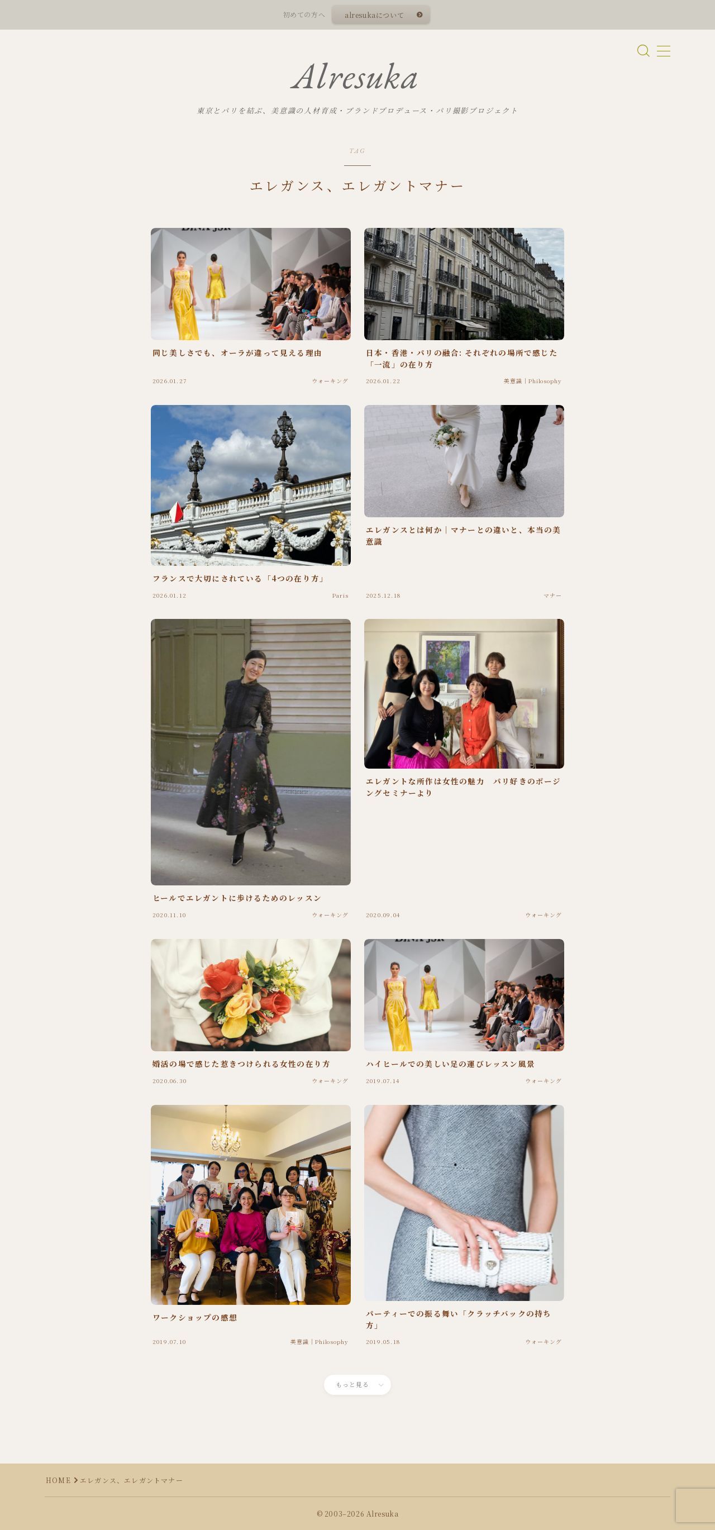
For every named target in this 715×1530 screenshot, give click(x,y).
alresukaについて (374, 15)
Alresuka (356, 76)
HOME (58, 1480)
